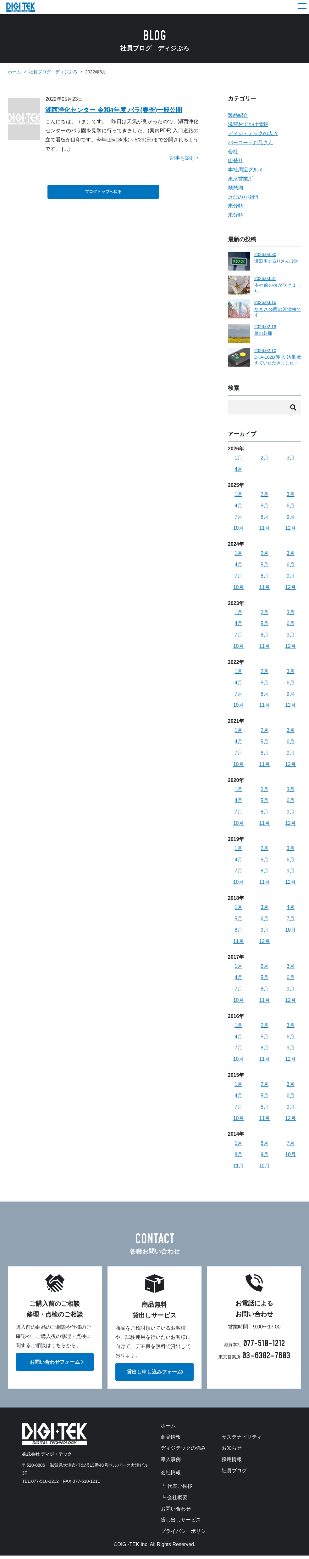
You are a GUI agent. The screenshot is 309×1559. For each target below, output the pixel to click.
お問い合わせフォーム (55, 1365)
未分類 (235, 205)
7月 (238, 517)
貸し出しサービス (181, 1523)
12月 (290, 528)
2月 (264, 458)
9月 (291, 517)
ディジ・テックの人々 (253, 133)
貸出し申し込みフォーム (154, 1375)
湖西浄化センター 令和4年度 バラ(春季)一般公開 (113, 109)
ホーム (14, 71)
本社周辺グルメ (245, 169)
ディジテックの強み (183, 1451)
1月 (238, 458)
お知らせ (232, 1451)
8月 (264, 517)
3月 (291, 458)
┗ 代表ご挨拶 (176, 1489)
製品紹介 (238, 115)
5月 (264, 506)
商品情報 (171, 1440)
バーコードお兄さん (250, 142)
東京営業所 (240, 178)
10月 (238, 528)
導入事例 (171, 1462)
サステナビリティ (242, 1440)
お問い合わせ (176, 1512)
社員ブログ (234, 1474)
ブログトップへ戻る (103, 191)
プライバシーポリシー (186, 1535)
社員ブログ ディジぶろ (53, 71)
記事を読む (184, 158)
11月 (264, 528)
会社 (233, 151)
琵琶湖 (235, 188)
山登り (235, 160)
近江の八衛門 (243, 197)
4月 (238, 469)
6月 (291, 506)
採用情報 (232, 1462)
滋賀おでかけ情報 (248, 124)
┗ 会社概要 (174, 1501)
